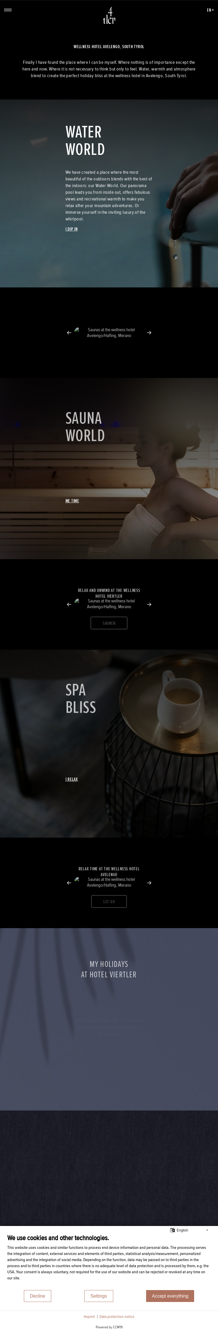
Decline (37, 1296)
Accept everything (170, 1296)
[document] (109, 1262)
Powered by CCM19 (109, 1327)
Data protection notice (117, 1316)
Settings (99, 1296)
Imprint (89, 1316)
